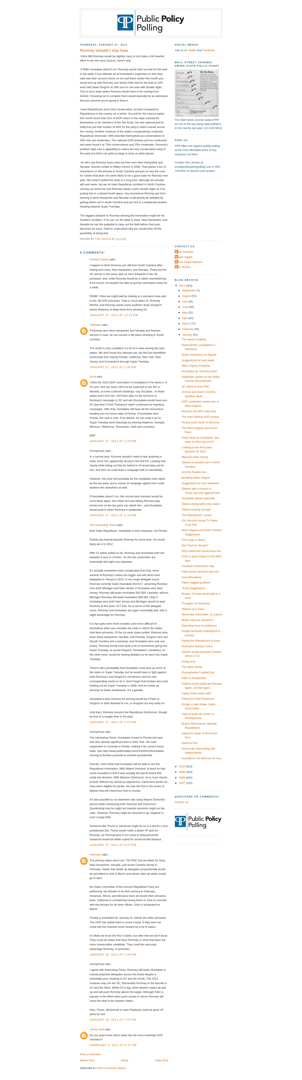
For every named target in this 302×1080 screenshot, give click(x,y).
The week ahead (192, 666)
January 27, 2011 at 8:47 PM (113, 844)
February (188, 329)
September (189, 290)
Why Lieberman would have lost (201, 551)
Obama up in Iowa (193, 609)
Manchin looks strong (195, 457)
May (185, 312)
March (186, 323)
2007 (182, 783)
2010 (182, 766)
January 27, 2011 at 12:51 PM (114, 315)
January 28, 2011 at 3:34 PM (113, 954)
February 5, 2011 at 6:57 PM (113, 1045)
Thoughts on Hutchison (196, 603)
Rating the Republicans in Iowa (201, 640)
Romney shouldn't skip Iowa (199, 411)
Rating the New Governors (198, 698)
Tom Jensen (183, 267)
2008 (182, 777)
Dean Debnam (185, 251)
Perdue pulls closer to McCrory (200, 422)
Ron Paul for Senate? (195, 545)
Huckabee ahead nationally (198, 498)
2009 (182, 772)
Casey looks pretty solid (196, 693)
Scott (93, 376)
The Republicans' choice (197, 515)
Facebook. (208, 50)
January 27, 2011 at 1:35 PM (113, 367)
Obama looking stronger (196, 509)
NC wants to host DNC (195, 386)
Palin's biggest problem (196, 582)
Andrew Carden (99, 259)
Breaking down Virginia (196, 477)
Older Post (161, 1060)
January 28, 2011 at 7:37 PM (113, 1019)
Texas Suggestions (193, 588)
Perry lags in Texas (193, 539)
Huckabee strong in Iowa (197, 646)
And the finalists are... (195, 472)
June (185, 307)
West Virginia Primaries (196, 365)
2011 (182, 285)
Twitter (192, 50)
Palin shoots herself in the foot (200, 571)
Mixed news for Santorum (197, 620)
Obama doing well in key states (201, 503)
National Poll (189, 743)
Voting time (188, 661)
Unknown (95, 324)
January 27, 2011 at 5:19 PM (113, 515)
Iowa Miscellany (191, 577)
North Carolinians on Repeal (199, 354)
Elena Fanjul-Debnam (189, 262)
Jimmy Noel (97, 1029)
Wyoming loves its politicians (199, 625)
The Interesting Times (103, 525)
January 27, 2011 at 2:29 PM (113, 441)
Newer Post (87, 1060)
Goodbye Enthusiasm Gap (198, 566)
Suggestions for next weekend (200, 483)
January (187, 334)
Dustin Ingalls (184, 257)
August (187, 296)
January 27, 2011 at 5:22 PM (113, 722)
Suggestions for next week (198, 360)
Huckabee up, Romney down (199, 371)
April (185, 318)
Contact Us (181, 802)
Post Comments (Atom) (111, 1068)
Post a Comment (90, 1054)
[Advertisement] (202, 208)
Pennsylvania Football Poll (198, 672)
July (185, 301)
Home (124, 1060)
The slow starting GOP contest (200, 416)
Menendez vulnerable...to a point (202, 614)
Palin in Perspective (194, 678)
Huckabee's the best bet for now (201, 758)
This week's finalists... (195, 339)
